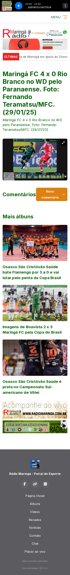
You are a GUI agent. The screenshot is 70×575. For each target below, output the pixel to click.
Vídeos (35, 512)
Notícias (35, 527)
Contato (35, 535)
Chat (35, 543)
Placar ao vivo (34, 551)
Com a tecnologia (35, 568)
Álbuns (35, 504)
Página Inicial (34, 496)
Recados (35, 520)
